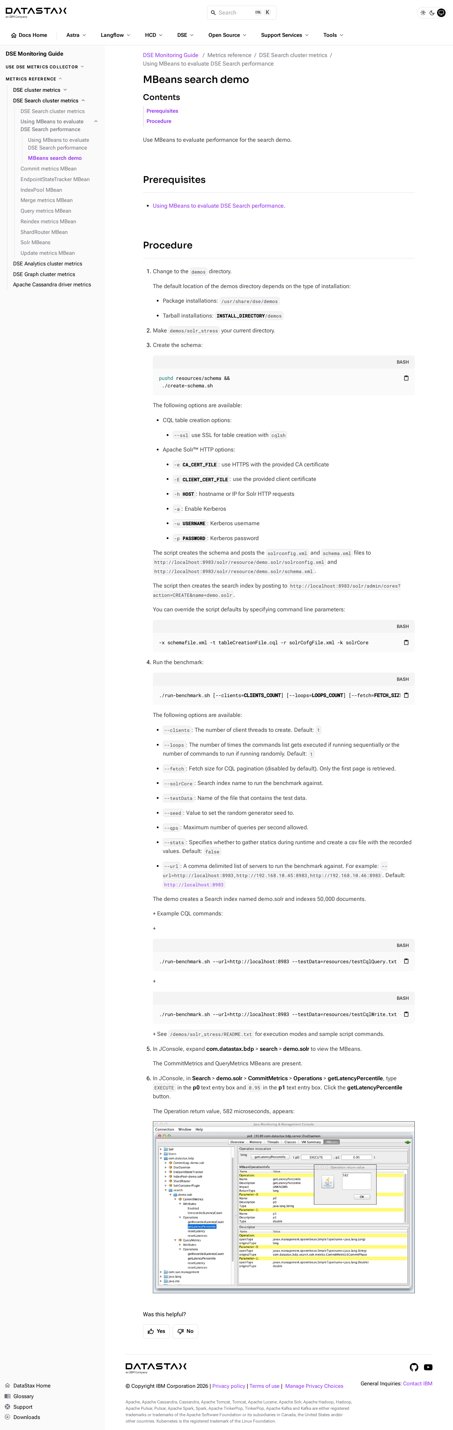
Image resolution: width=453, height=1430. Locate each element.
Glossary (19, 1397)
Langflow (116, 35)
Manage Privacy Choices (314, 1386)
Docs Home (28, 35)
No (185, 1331)
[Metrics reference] (52, 79)
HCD (154, 35)
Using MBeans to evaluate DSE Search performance (218, 205)
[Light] (423, 13)
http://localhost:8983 (194, 884)
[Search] (242, 13)
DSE (186, 35)
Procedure (159, 121)
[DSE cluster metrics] (56, 90)
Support (18, 1407)
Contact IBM (417, 1384)
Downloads (22, 1417)
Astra (77, 35)
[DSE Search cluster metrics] (56, 101)
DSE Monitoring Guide (171, 55)
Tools (334, 35)
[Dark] (432, 13)
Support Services (285, 35)
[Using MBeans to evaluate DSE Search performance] (60, 126)
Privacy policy (228, 1386)
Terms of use (265, 1386)
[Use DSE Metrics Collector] (52, 67)
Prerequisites (162, 111)
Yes (156, 1331)
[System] (441, 13)
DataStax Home (27, 1386)
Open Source (228, 35)
